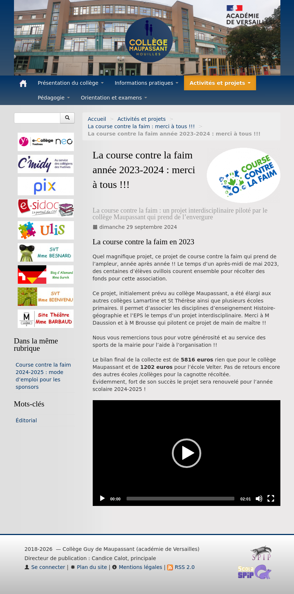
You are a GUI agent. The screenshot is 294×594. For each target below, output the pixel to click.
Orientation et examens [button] (114, 98)
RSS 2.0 (181, 567)
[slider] (181, 498)
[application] (186, 453)
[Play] (102, 498)
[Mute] (259, 498)
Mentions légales (137, 567)
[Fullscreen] (270, 498)
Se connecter (44, 567)
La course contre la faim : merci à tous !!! (141, 126)
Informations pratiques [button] (147, 83)
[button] (186, 453)
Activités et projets (141, 119)
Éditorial (26, 420)
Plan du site (88, 567)
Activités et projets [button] (220, 83)
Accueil (97, 119)
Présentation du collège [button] (71, 83)
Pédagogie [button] (54, 98)
